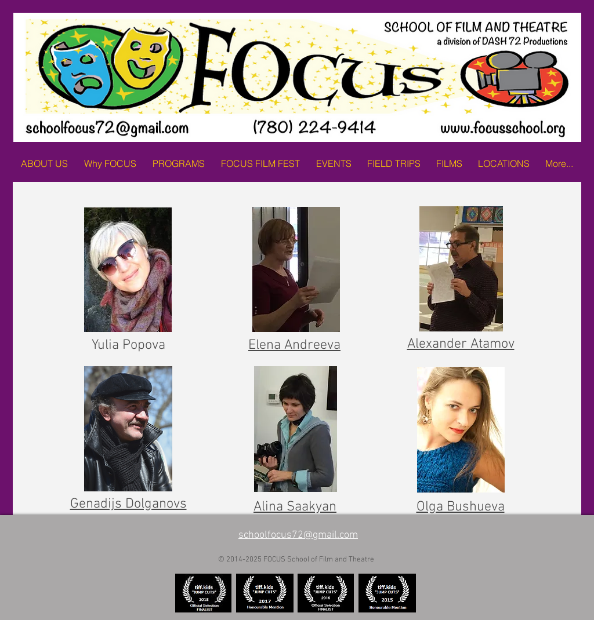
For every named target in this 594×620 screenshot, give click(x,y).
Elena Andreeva (294, 345)
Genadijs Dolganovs (128, 504)
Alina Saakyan (294, 507)
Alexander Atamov (461, 344)
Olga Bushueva (460, 507)
